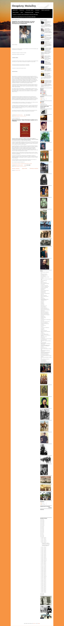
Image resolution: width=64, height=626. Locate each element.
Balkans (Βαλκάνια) (43, 336)
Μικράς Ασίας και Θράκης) (44, 312)
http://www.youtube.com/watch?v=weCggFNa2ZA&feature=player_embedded (22, 163)
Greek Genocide (43, 342)
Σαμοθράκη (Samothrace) (44, 323)
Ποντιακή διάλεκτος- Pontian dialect (45, 319)
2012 (42, 535)
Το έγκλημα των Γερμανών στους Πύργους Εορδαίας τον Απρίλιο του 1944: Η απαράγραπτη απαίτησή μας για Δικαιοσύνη (48, 49)
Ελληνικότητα (42, 291)
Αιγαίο (22, 12)
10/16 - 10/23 (43, 552)
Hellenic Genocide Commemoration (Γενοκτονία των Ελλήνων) (45, 352)
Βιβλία (42, 281)
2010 (42, 593)
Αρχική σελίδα (15, 10)
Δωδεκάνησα (42, 288)
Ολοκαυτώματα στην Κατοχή (44, 314)
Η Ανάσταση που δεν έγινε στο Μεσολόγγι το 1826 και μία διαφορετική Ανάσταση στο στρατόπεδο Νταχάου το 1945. (48, 81)
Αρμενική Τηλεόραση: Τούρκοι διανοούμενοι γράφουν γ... (45, 545)
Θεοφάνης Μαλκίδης (24, 5)
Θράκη (42, 294)
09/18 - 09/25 (43, 557)
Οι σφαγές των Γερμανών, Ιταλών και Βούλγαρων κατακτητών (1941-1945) (25, 14)
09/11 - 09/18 (43, 558)
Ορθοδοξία (42, 316)
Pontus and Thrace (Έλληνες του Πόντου (46, 357)
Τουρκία (42, 328)
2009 (42, 594)
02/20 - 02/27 (43, 587)
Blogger (39, 623)
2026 (42, 519)
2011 (42, 536)
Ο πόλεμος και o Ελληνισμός (47, 67)
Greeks (42, 346)
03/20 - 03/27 (43, 583)
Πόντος (42, 320)
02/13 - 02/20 (43, 588)
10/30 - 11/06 (43, 550)
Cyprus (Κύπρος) (43, 339)
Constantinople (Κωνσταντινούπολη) (45, 338)
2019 (42, 527)
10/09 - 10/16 (43, 553)
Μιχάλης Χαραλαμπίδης (45, 10)
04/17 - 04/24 (43, 578)
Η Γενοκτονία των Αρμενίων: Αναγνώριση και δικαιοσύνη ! (48, 42)
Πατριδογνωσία (43, 317)
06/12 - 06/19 (43, 569)
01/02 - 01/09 (43, 592)
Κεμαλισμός (42, 298)
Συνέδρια (42, 324)
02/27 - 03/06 (43, 586)
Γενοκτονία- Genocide (44, 287)
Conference (42, 337)
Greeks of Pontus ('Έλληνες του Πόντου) (46, 348)
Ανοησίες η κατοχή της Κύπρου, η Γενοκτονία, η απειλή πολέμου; (48, 56)
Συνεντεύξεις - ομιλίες (29, 10)
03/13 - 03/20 (43, 584)
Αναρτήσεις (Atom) (17, 170)
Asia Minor (42, 333)
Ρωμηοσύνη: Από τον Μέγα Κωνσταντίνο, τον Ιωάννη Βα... (46, 543)
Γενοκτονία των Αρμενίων (44, 286)
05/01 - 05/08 (43, 576)
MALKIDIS (42, 102)
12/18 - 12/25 (43, 538)
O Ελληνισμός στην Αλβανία (44, 354)
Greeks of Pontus (43, 347)
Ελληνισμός (42, 292)
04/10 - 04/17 (43, 579)
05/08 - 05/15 (43, 575)
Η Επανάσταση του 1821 (29, 12)
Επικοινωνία (22, 10)
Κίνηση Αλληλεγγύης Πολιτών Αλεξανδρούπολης (44, 299)
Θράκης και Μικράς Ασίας (44, 296)
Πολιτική (42, 318)
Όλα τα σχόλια (43, 99)
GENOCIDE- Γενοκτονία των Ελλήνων (46, 340)
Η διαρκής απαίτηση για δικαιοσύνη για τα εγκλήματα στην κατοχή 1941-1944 (48, 22)
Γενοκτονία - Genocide (44, 285)
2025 (42, 520)
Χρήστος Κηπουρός (43, 330)
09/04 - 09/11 (43, 559)
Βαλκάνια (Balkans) (43, 280)
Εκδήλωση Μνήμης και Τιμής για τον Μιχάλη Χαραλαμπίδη (47, 74)
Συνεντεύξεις (42, 325)
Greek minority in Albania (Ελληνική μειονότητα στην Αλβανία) (45, 345)
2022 (42, 524)
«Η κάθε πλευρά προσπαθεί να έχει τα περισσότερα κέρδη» (48, 36)
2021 (42, 525)
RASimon (34, 623)
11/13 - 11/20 (43, 548)
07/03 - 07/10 (43, 566)
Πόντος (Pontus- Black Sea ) (44, 321)
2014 (42, 533)
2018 (42, 528)
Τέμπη (42, 326)
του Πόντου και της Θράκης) (44, 327)
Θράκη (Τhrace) (43, 295)
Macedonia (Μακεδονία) (44, 353)
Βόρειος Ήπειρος (16, 12)
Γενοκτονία (42, 284)
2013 (42, 534)
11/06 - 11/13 (43, 549)
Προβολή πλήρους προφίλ (43, 104)
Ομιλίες (42, 315)
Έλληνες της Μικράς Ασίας (44, 290)
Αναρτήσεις (42, 98)
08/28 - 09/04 (43, 560)
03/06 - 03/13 (43, 585)
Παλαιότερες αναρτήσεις (34, 168)
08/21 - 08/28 (43, 561)
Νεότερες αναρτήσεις (15, 168)
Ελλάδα (42, 289)
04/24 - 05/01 (43, 577)
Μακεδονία (37, 12)
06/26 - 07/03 (43, 567)
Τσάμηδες (42, 329)
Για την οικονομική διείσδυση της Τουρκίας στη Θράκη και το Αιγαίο (48, 29)
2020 (42, 526)
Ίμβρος (42, 297)
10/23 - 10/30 (43, 551)
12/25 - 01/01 (43, 537)
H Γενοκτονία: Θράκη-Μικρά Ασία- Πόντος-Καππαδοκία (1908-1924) (24, 16)
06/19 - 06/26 (43, 568)
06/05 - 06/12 (43, 570)
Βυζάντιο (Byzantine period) (44, 283)
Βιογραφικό (37, 10)
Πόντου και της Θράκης (44, 322)
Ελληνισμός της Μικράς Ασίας (45, 293)
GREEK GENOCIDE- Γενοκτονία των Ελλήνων (20, 166)
